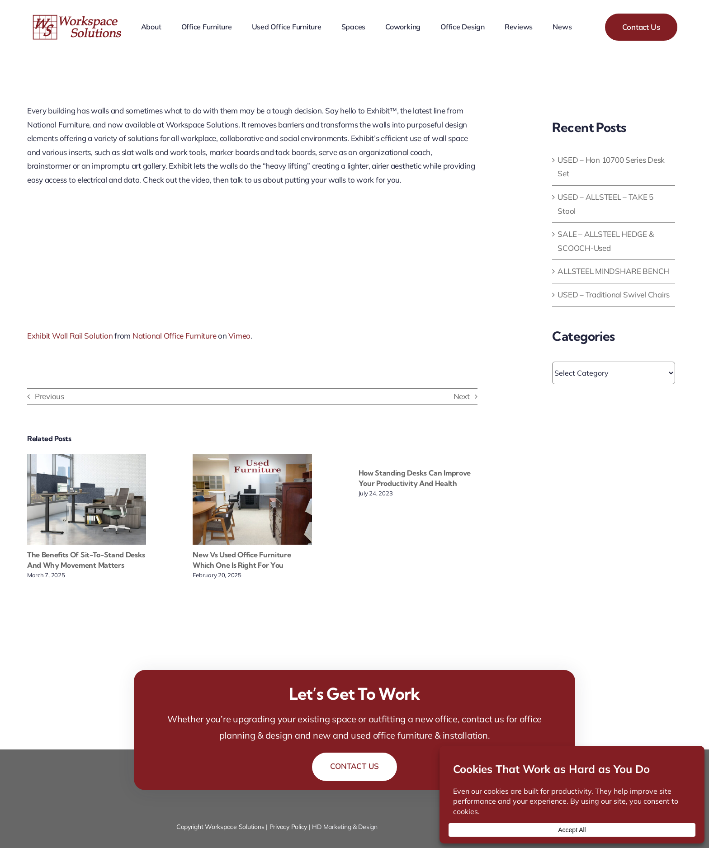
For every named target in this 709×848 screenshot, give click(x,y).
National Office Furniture (174, 335)
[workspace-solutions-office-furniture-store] (78, 18)
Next (462, 396)
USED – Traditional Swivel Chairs (614, 294)
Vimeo (239, 335)
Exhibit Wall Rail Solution (70, 335)
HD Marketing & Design (345, 827)
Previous (49, 396)
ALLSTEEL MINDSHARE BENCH (613, 271)
